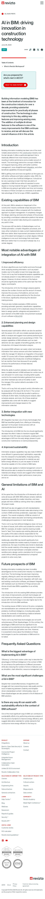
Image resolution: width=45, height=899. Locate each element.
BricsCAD (18, 316)
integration (30, 167)
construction (27, 153)
